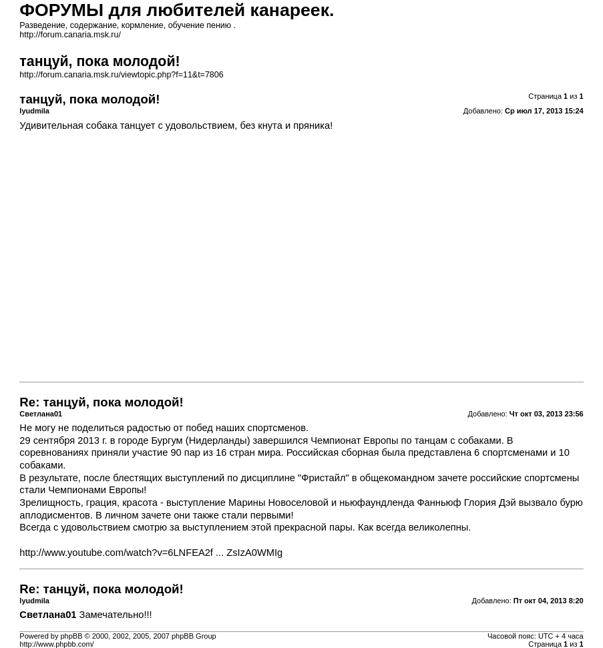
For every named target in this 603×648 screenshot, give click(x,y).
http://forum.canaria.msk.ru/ (70, 34)
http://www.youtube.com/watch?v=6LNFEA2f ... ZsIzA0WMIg (150, 552)
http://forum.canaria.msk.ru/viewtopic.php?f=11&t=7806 (121, 74)
